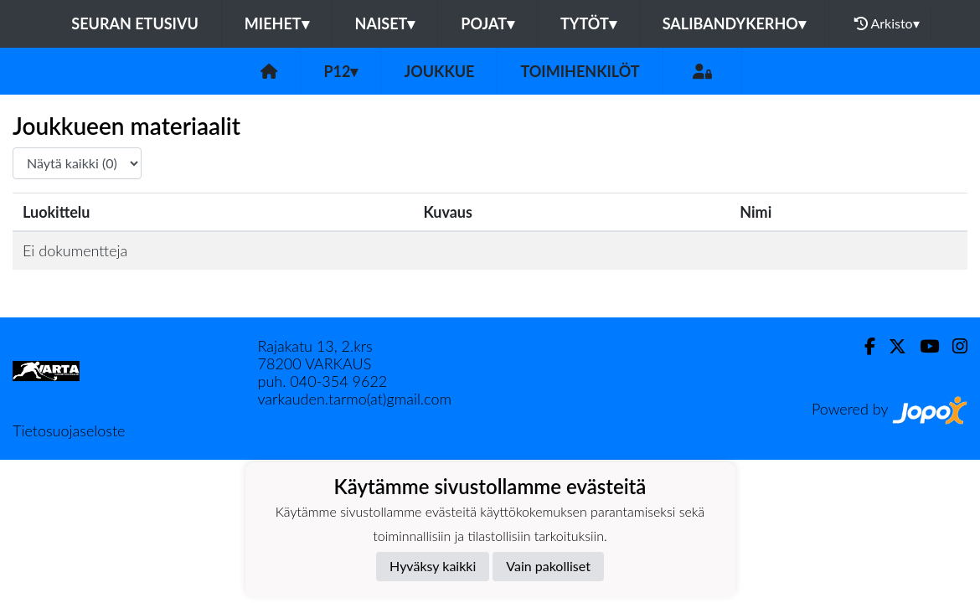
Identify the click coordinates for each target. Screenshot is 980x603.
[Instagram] (953, 346)
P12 (340, 71)
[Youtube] (922, 346)
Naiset (385, 23)
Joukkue (439, 71)
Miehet (277, 23)
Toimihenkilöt (579, 71)
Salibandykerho (734, 23)
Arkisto (887, 23)
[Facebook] (863, 346)
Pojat (487, 23)
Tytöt (588, 23)
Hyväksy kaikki (432, 566)
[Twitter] (890, 346)
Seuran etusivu (135, 23)
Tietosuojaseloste (69, 430)
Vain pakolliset (548, 566)
